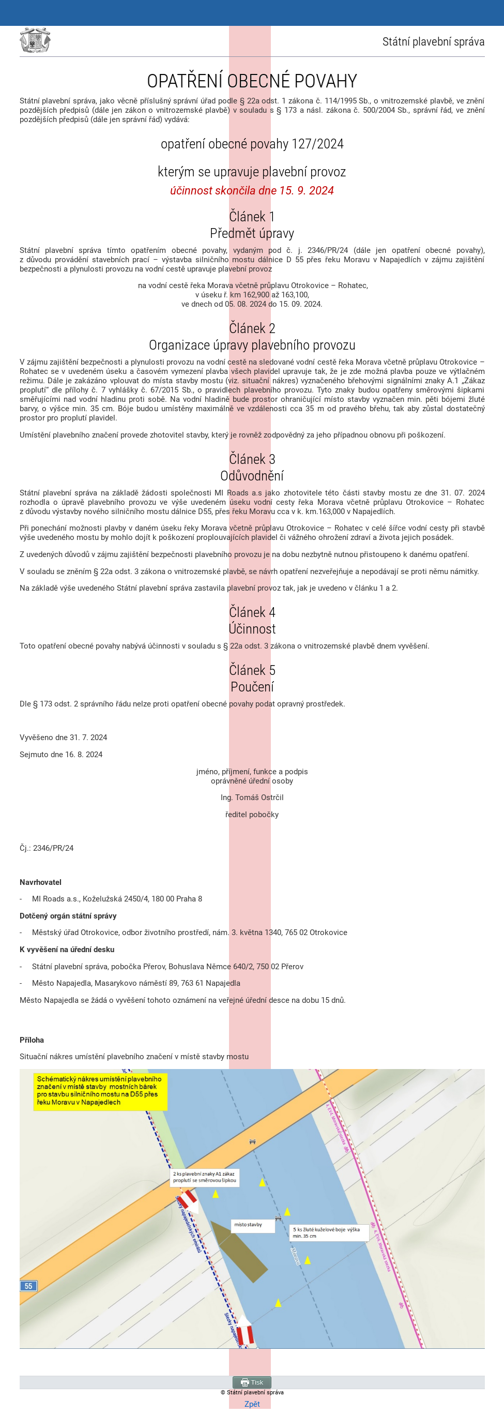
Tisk (252, 1382)
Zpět (252, 1404)
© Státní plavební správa (252, 1392)
